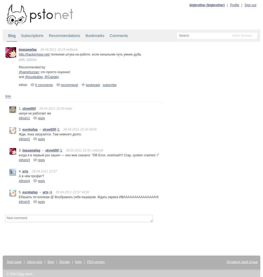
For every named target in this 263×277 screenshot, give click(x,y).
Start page (14, 262)
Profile (234, 5)
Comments (119, 36)
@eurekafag (34, 77)
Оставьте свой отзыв (242, 262)
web (22, 59)
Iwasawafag (28, 49)
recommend (67, 85)
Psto (21, 274)
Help (78, 262)
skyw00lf (29, 108)
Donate (64, 262)
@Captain (52, 77)
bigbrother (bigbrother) (207, 5)
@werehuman (29, 72)
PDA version (96, 262)
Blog (12, 36)
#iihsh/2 (24, 139)
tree (8, 96)
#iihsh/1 (24, 118)
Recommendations (64, 36)
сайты (32, 59)
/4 (50, 192)
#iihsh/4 (24, 181)
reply (39, 118)
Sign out (250, 5)
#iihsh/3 (24, 160)
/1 (58, 129)
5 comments (41, 85)
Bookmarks (95, 36)
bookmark (90, 85)
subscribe (109, 85)
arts (25, 171)
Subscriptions (32, 36)
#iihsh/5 (24, 202)
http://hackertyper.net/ (34, 54)
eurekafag (30, 129)
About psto (34, 262)
